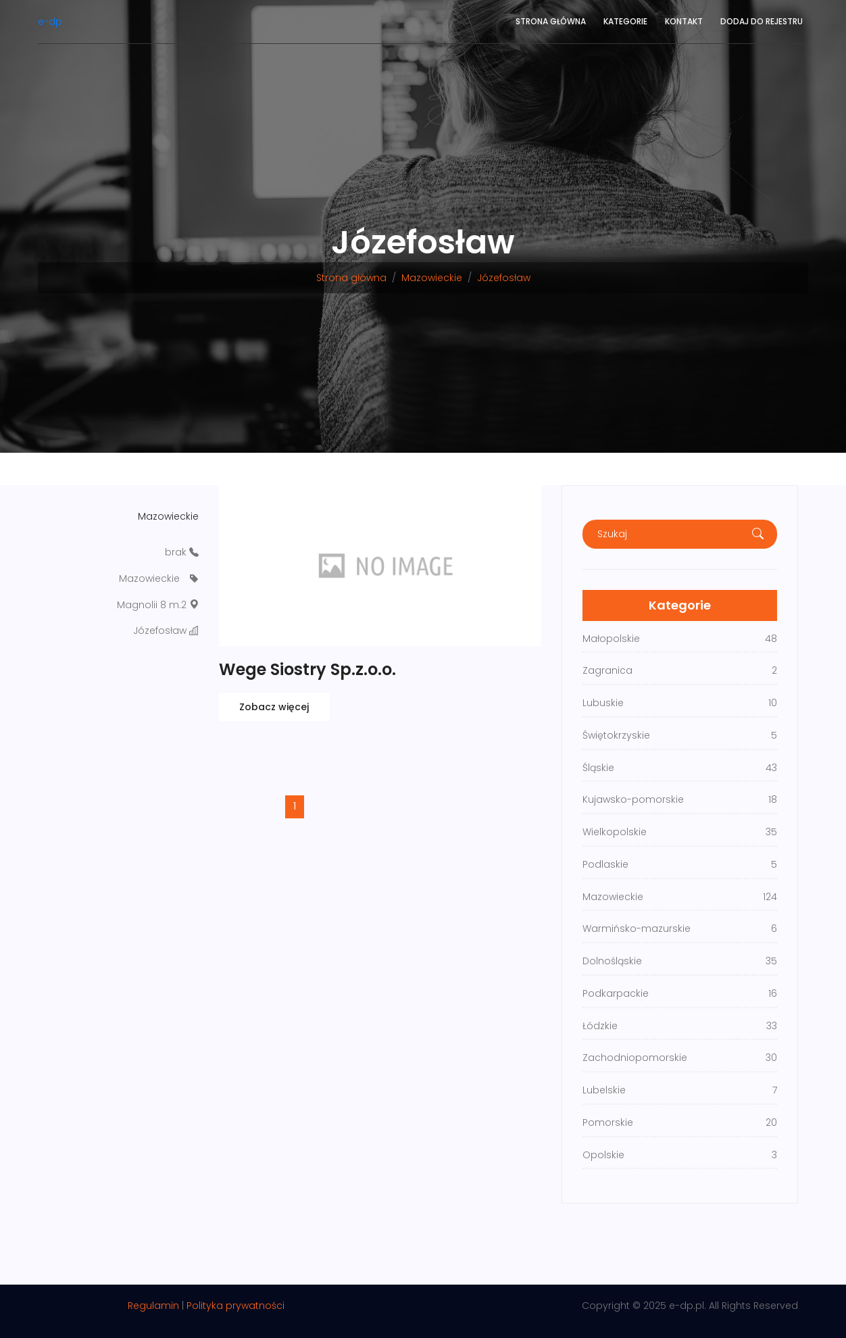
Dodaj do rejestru (761, 21)
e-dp (50, 21)
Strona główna (551, 21)
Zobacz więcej (274, 707)
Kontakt (684, 21)
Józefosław (503, 277)
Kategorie (625, 21)
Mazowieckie (431, 277)
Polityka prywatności (235, 1305)
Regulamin (153, 1305)
